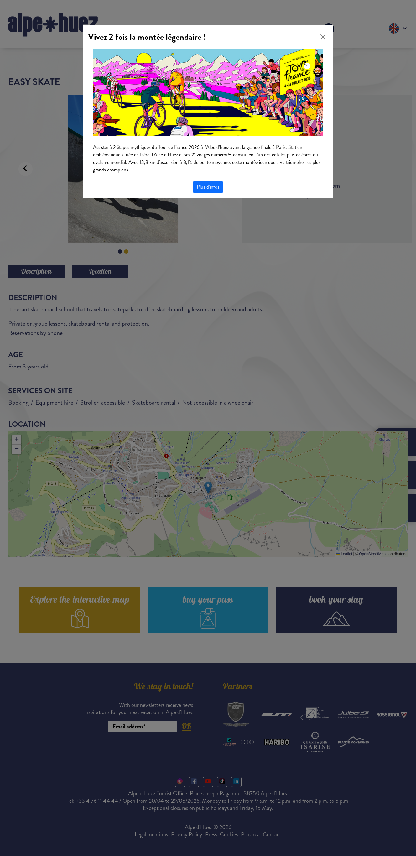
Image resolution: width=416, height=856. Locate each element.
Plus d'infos (208, 187)
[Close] (323, 37)
